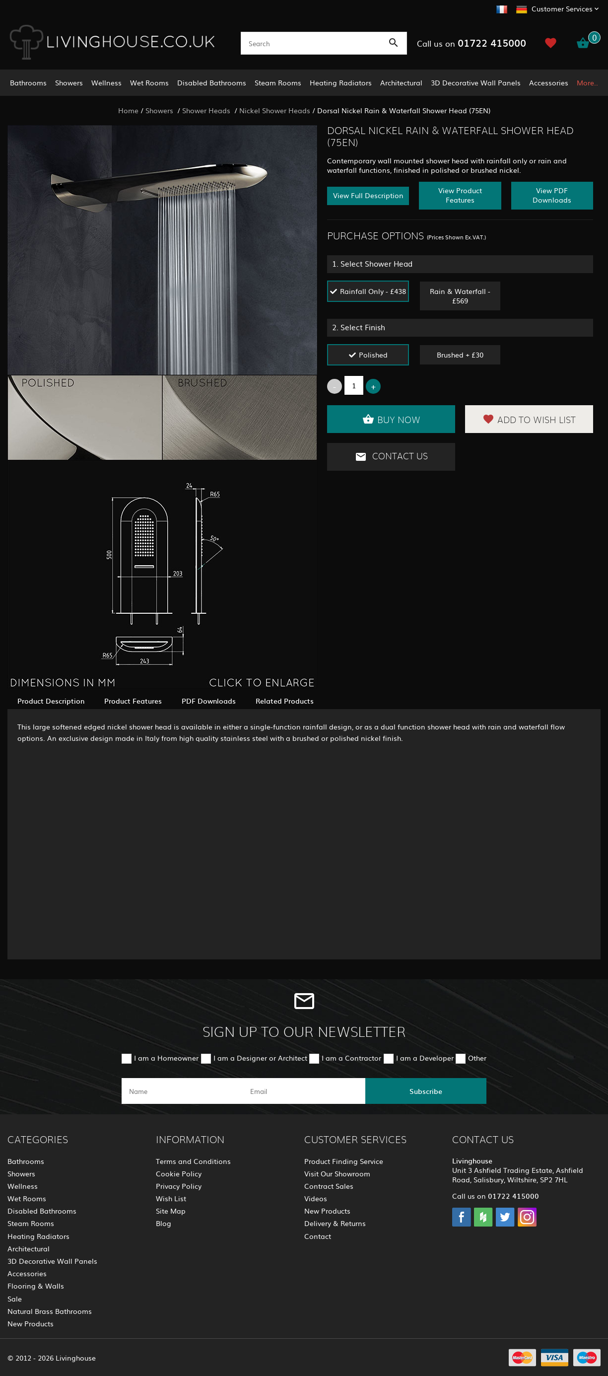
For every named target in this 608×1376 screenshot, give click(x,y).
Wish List (171, 1198)
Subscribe (425, 1091)
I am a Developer (425, 1058)
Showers (69, 82)
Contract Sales (328, 1186)
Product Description (50, 700)
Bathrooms (28, 82)
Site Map (171, 1211)
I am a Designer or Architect (260, 1058)
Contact (317, 1236)
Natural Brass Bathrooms (49, 1311)
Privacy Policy (179, 1186)
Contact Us (391, 457)
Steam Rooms (278, 82)
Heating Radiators (341, 82)
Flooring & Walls (35, 1286)
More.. (587, 82)
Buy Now (391, 419)
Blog (163, 1223)
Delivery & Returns (335, 1223)
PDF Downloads (209, 700)
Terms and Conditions (193, 1161)
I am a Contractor (351, 1058)
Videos (315, 1198)
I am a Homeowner (166, 1058)
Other (477, 1058)
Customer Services (562, 8)
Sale (14, 1299)
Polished (373, 355)
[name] (182, 1091)
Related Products (285, 700)
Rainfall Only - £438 (373, 291)
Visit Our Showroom (337, 1173)
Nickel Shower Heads (274, 110)
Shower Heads (207, 110)
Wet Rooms (149, 82)
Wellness (106, 82)
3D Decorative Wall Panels (476, 82)
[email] (303, 1091)
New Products (30, 1323)
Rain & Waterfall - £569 (460, 295)
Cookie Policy (179, 1173)
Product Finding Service (343, 1161)
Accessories (548, 82)
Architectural (401, 82)
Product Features (133, 700)
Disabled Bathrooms (211, 82)
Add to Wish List (529, 419)
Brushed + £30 (460, 355)
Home (128, 110)
